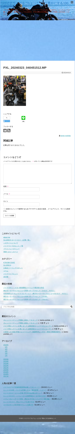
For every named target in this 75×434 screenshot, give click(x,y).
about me (6, 237)
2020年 (6, 370)
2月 (6, 353)
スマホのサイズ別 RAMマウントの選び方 (18, 405)
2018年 (6, 374)
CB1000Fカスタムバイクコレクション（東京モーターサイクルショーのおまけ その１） (35, 293)
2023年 (6, 363)
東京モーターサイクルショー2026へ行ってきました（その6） (25, 296)
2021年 (6, 368)
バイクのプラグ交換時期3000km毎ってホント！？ (21, 387)
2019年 (6, 372)
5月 (6, 347)
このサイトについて (10, 243)
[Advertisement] (19, 40)
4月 (6, 349)
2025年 (6, 359)
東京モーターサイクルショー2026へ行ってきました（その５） (26, 299)
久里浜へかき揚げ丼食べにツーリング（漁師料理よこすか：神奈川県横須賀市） (32, 332)
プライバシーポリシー (11, 249)
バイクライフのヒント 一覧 (13, 246)
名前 (6, 186)
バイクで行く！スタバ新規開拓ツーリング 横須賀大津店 (23, 288)
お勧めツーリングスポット (13, 268)
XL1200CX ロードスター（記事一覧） (17, 240)
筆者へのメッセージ (10, 252)
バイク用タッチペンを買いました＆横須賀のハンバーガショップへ (27, 326)
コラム (5, 271)
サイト (5, 201)
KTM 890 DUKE (9, 262)
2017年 (6, 376)
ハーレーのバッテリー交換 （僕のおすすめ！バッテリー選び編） (27, 399)
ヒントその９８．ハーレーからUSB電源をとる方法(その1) (24, 396)
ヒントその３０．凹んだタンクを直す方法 (18, 402)
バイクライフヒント (10, 274)
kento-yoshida (66, 136)
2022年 (6, 366)
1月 (6, 355)
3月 (6, 351)
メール (6, 194)
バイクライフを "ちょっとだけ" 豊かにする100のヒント (35, 4)
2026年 (6, 345)
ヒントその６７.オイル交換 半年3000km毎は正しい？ (22, 393)
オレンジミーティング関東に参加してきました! (20, 320)
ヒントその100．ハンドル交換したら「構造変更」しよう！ (24, 390)
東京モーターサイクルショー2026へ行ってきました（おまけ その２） (29, 290)
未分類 (5, 277)
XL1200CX (7, 265)
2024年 (6, 361)
